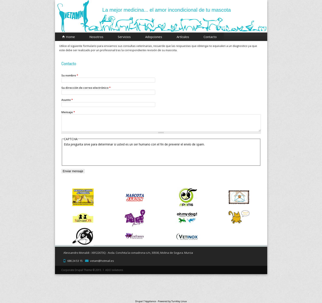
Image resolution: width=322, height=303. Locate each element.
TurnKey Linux (179, 301)
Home (70, 37)
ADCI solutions (114, 270)
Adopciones (153, 37)
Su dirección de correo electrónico (86, 88)
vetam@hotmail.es (102, 261)
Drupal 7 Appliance (145, 301)
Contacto (210, 37)
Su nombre (69, 75)
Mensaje (68, 112)
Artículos (183, 37)
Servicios (124, 37)
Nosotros (96, 37)
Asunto (67, 100)
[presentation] (96, 155)
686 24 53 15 (75, 261)
